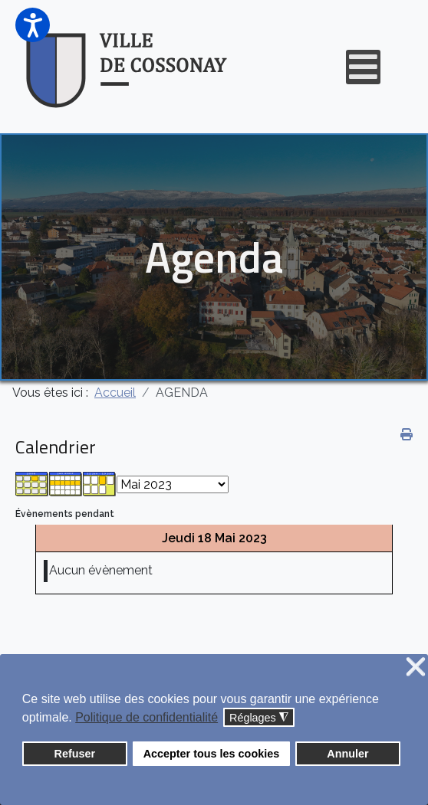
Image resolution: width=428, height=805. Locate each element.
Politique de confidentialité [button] (146, 717)
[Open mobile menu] (363, 67)
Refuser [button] (75, 754)
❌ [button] (415, 667)
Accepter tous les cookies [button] (211, 754)
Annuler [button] (347, 754)
